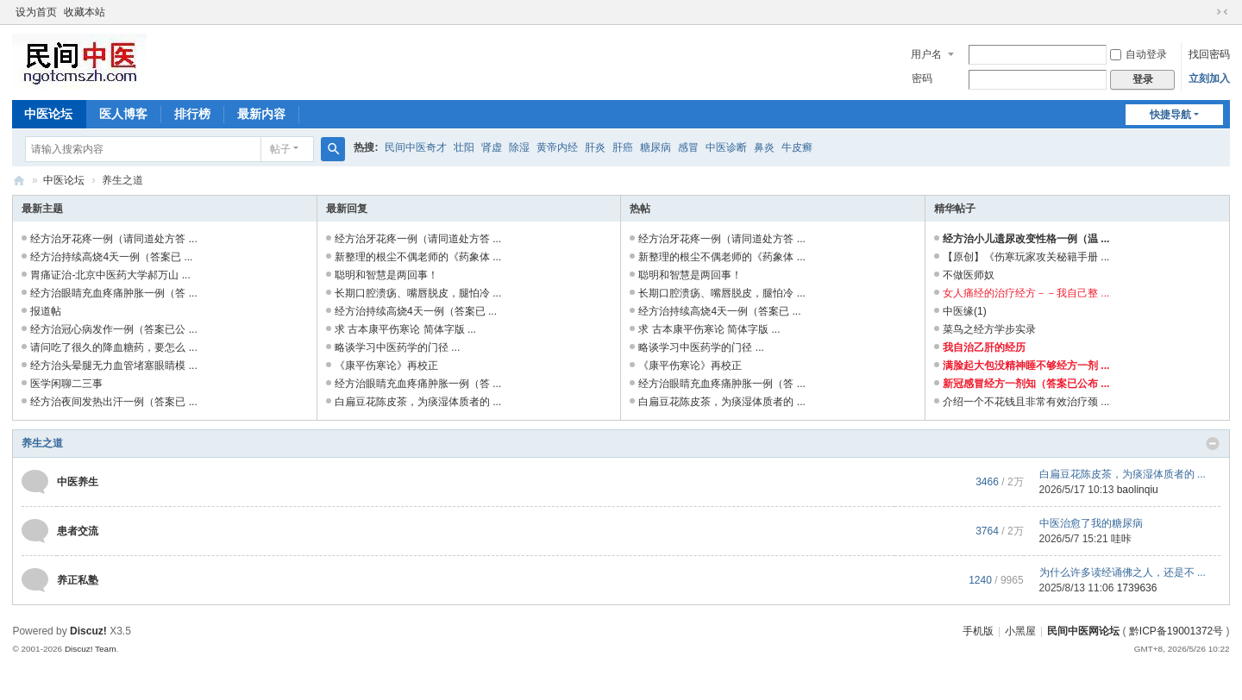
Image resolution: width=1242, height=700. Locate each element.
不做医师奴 (968, 275)
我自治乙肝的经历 (984, 347)
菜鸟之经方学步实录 (989, 329)
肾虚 (491, 147)
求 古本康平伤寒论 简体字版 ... (405, 329)
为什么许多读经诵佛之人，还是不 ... (1122, 572)
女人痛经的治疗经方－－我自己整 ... (1026, 293)
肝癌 (622, 147)
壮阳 (464, 147)
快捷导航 (1170, 115)
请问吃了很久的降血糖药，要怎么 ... (113, 347)
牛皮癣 (796, 147)
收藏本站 (84, 12)
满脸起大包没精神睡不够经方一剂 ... (1026, 365)
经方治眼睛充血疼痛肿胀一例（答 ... (113, 293)
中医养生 (77, 482)
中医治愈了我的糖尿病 (1091, 523)
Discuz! (88, 631)
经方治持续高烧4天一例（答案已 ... (111, 257)
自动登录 (1138, 54)
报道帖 (45, 311)
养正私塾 (77, 580)
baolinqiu (1137, 490)
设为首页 (36, 12)
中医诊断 (726, 147)
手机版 (978, 631)
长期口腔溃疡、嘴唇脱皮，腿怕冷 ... (418, 293)
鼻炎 (764, 147)
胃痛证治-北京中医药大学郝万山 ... (110, 275)
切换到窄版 (1222, 12)
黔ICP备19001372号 (1176, 631)
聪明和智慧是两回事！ (386, 275)
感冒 (688, 147)
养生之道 (42, 443)
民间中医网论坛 (1083, 631)
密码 (922, 78)
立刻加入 (1209, 78)
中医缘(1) (965, 311)
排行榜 (192, 114)
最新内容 (261, 114)
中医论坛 (48, 114)
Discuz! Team (90, 648)
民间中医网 (19, 180)
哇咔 (1121, 539)
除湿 (519, 147)
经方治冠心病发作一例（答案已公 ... (113, 329)
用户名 (926, 54)
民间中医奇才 (416, 147)
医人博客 (123, 114)
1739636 (1137, 588)
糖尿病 (655, 147)
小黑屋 (1020, 631)
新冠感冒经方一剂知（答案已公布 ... (1026, 384)
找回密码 (1209, 54)
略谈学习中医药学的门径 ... (397, 347)
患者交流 (77, 531)
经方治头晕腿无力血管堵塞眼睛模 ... (113, 365)
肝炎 (595, 147)
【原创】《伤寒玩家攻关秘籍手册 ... (1026, 257)
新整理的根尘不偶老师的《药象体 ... (418, 257)
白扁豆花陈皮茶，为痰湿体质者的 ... (418, 402)
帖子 (280, 149)
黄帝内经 (557, 147)
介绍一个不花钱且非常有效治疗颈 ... (1026, 402)
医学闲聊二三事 (66, 384)
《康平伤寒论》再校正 (386, 365)
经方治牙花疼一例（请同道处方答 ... (113, 239)
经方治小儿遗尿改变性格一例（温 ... (1026, 239)
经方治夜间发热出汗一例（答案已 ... (113, 402)
